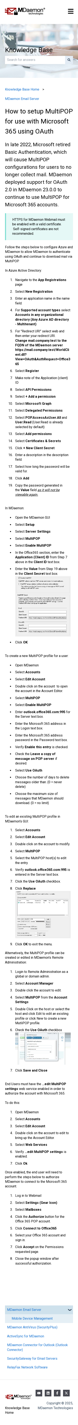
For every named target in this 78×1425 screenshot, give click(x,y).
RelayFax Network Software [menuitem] (27, 1367)
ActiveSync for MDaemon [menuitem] (25, 1336)
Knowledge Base (29, 50)
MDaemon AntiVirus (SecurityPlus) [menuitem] (32, 1327)
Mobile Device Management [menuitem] (32, 1318)
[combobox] (35, 60)
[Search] (69, 60)
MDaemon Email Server (22, 99)
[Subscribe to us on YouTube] (39, 1393)
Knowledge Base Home (22, 89)
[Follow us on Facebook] (57, 1393)
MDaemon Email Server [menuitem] (24, 1310)
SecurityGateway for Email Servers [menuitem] (32, 1359)
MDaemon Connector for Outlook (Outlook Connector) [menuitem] (37, 1347)
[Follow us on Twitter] (66, 1393)
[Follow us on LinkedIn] (48, 1393)
